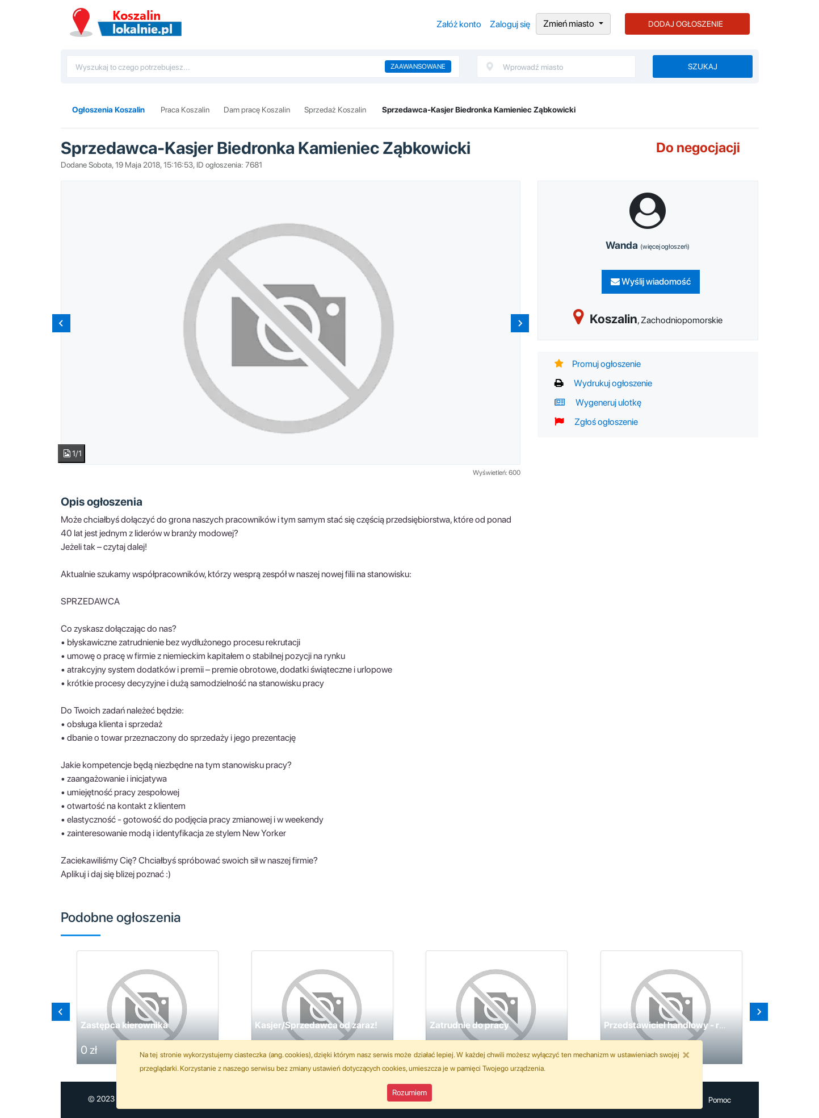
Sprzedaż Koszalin (335, 109)
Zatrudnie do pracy (469, 1025)
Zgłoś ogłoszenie (596, 421)
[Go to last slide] (61, 1012)
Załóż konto (458, 24)
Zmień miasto (569, 23)
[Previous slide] (61, 323)
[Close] (686, 1054)
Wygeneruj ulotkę (598, 402)
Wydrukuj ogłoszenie (603, 383)
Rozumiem (409, 1092)
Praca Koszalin (185, 109)
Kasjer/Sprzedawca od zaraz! (316, 1025)
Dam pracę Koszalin (257, 109)
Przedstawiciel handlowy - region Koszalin (691, 1025)
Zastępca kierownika (124, 1025)
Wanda (648, 245)
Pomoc (719, 1099)
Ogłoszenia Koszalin (126, 22)
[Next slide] (520, 323)
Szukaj (702, 66)
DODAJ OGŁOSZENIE (685, 23)
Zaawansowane (418, 66)
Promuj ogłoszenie (598, 363)
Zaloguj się (510, 24)
